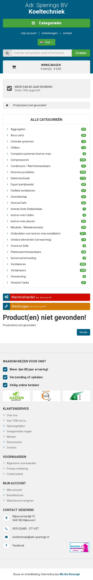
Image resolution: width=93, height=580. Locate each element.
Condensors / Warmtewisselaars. (48, 166)
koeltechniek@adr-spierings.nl (30, 537)
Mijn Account (29, 33)
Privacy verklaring (17, 468)
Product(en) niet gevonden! (29, 105)
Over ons (12, 415)
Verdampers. (48, 270)
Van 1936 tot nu (16, 420)
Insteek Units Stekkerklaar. (48, 209)
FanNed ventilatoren (48, 190)
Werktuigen (24, 306)
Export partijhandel (48, 184)
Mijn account (14, 489)
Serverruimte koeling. (48, 258)
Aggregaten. (48, 129)
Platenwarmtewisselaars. (48, 251)
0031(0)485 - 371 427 (25, 528)
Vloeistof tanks (48, 282)
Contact (67, 33)
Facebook (18, 545)
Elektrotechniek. (48, 178)
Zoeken (81, 53)
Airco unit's (48, 135)
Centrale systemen (48, 141)
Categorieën (46, 23)
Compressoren (48, 159)
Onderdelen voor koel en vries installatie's (48, 233)
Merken (11, 436)
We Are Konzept (70, 574)
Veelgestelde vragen (19, 431)
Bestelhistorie (15, 495)
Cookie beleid (15, 474)
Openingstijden (16, 426)
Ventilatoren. (48, 264)
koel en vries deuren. (48, 221)
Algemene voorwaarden (21, 463)
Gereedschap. (48, 196)
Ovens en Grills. (48, 245)
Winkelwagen (50, 33)
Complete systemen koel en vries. (48, 153)
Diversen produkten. (48, 172)
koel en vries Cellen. (48, 215)
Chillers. (48, 147)
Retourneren (14, 442)
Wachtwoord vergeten (20, 500)
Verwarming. (48, 276)
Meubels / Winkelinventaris (48, 227)
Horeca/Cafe (48, 202)
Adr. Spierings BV (46, 8)
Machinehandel (27, 297)
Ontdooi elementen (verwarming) (48, 239)
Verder (83, 332)
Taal (46, 42)
